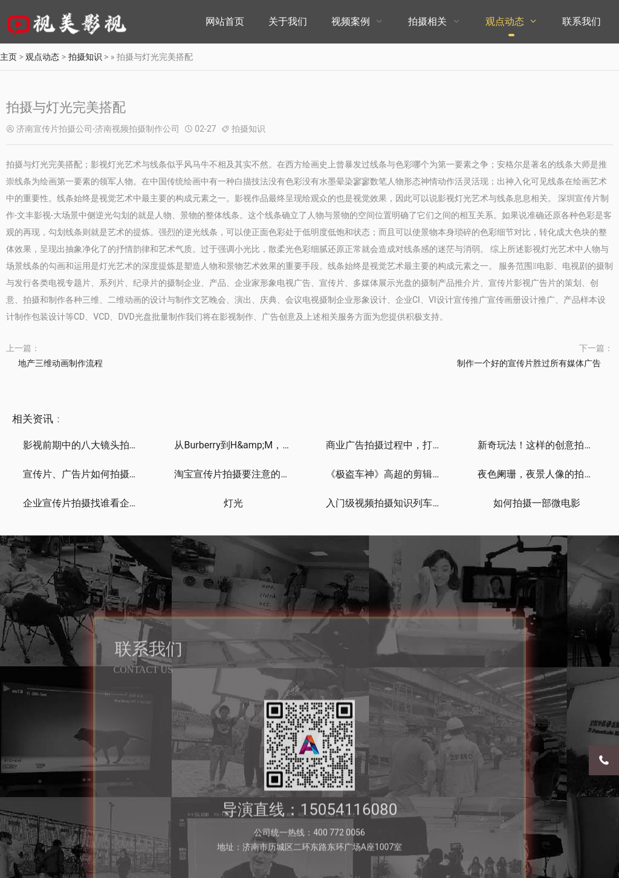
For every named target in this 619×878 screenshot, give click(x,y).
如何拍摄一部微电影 (536, 503)
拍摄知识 (85, 57)
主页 (8, 57)
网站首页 (225, 21)
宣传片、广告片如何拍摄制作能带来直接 (110, 474)
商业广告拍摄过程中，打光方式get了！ (410, 445)
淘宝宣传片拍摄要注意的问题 (237, 474)
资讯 (43, 419)
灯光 (233, 503)
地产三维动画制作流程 (60, 363)
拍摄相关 (427, 21)
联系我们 (581, 21)
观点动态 (504, 21)
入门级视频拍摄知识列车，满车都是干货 (413, 503)
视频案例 (350, 21)
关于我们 (287, 21)
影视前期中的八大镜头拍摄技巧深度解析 (110, 445)
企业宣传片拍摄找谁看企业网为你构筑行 (110, 503)
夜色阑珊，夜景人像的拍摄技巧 (545, 474)
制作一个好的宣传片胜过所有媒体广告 (529, 363)
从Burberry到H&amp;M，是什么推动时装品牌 (271, 445)
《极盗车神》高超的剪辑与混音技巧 (403, 474)
